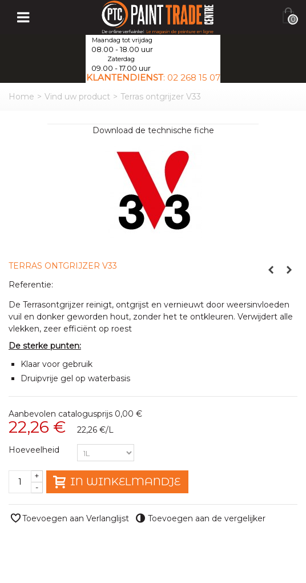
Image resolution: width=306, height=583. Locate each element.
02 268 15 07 (193, 77)
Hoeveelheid (35, 450)
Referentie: (31, 284)
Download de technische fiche (153, 130)
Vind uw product (77, 96)
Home (21, 96)
